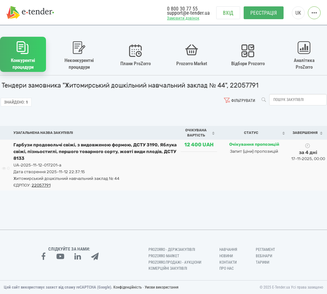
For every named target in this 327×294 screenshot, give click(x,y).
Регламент (265, 249)
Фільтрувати (243, 100)
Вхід (228, 13)
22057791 (41, 185)
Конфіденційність (127, 287)
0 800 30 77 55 (182, 9)
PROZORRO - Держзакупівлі (171, 249)
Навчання (228, 249)
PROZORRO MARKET (163, 256)
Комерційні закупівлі (167, 268)
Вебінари (264, 256)
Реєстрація (263, 13)
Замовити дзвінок (183, 18)
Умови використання (162, 287)
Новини (226, 256)
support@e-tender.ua (188, 13)
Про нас (226, 268)
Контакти (228, 262)
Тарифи (262, 262)
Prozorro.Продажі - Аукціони (174, 262)
